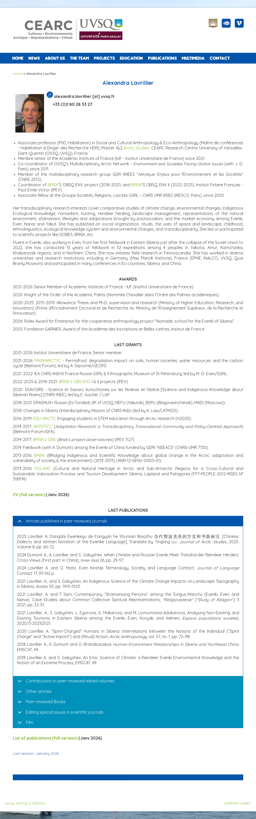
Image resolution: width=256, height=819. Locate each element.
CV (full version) (29, 494)
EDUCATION (131, 58)
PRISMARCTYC (48, 360)
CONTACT (220, 58)
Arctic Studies (136, 147)
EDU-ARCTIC (44, 418)
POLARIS (42, 468)
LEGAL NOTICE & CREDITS (25, 803)
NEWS (34, 58)
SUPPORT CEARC (237, 803)
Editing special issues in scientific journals (64, 712)
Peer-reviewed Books (46, 701)
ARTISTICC (42, 426)
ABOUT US (55, 58)
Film (29, 722)
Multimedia (193, 58)
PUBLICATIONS (162, 58)
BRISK (53, 184)
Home (17, 58)
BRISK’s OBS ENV (75, 381)
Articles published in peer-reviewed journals (66, 521)
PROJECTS (104, 58)
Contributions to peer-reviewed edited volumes (70, 680)
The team (79, 58)
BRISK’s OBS (44, 439)
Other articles (39, 691)
